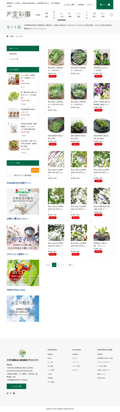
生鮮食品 (46, 15)
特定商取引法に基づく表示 (105, 358)
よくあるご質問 (69, 5)
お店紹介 (94, 15)
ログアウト (75, 370)
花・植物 (69, 15)
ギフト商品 (103, 15)
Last (69, 265)
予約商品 (50, 378)
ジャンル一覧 (13, 59)
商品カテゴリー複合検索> (23, 175)
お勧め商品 (13, 54)
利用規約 (99, 354)
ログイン (90, 5)
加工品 (54, 15)
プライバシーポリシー (103, 362)
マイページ (75, 362)
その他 (86, 15)
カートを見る (76, 366)
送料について (101, 374)
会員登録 (81, 5)
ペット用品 (78, 15)
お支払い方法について (103, 370)
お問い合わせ (101, 378)
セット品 (61, 15)
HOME (38, 15)
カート (106, 5)
